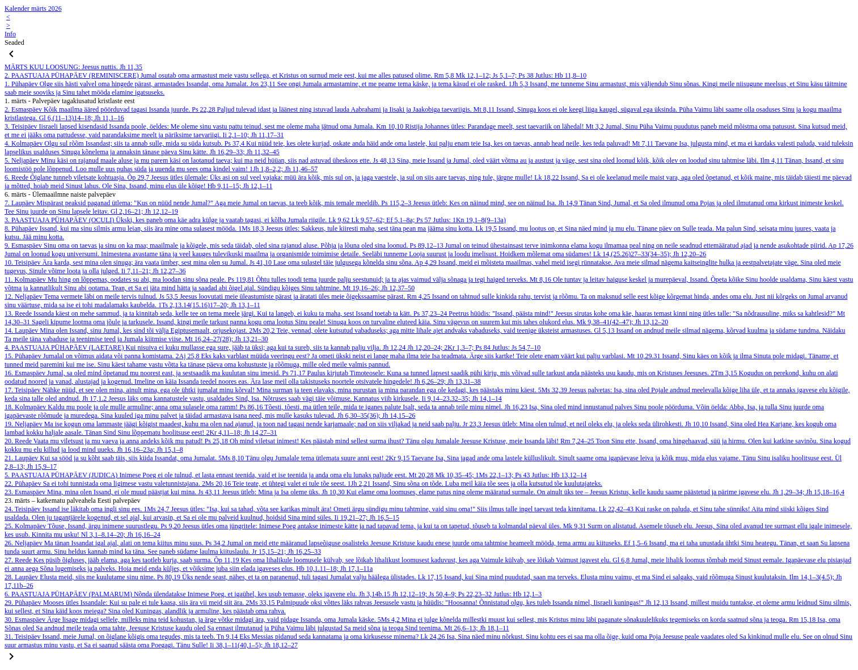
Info (10, 34)
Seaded (14, 42)
